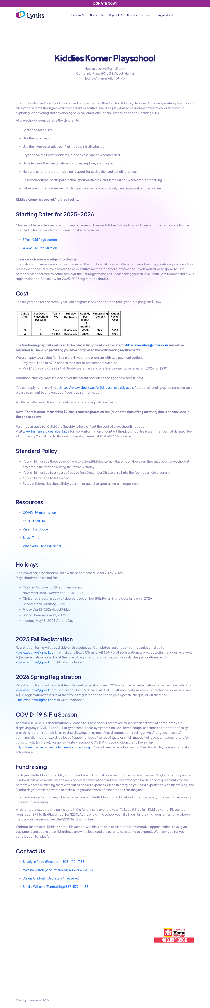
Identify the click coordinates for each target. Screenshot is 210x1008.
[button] (78, 15)
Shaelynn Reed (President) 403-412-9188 (53, 862)
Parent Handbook (35, 529)
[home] (30, 15)
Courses (132, 14)
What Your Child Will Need (42, 546)
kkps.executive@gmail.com (36, 652)
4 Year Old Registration (40, 248)
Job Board (146, 14)
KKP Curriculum (34, 521)
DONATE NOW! (105, 3)
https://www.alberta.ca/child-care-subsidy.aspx (96, 387)
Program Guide (165, 14)
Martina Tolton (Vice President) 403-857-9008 (58, 870)
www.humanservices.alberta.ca (46, 431)
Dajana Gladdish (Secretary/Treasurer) (51, 878)
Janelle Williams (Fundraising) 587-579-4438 (55, 887)
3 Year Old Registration (40, 240)
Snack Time (31, 538)
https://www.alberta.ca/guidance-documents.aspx (54, 747)
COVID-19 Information (39, 513)
